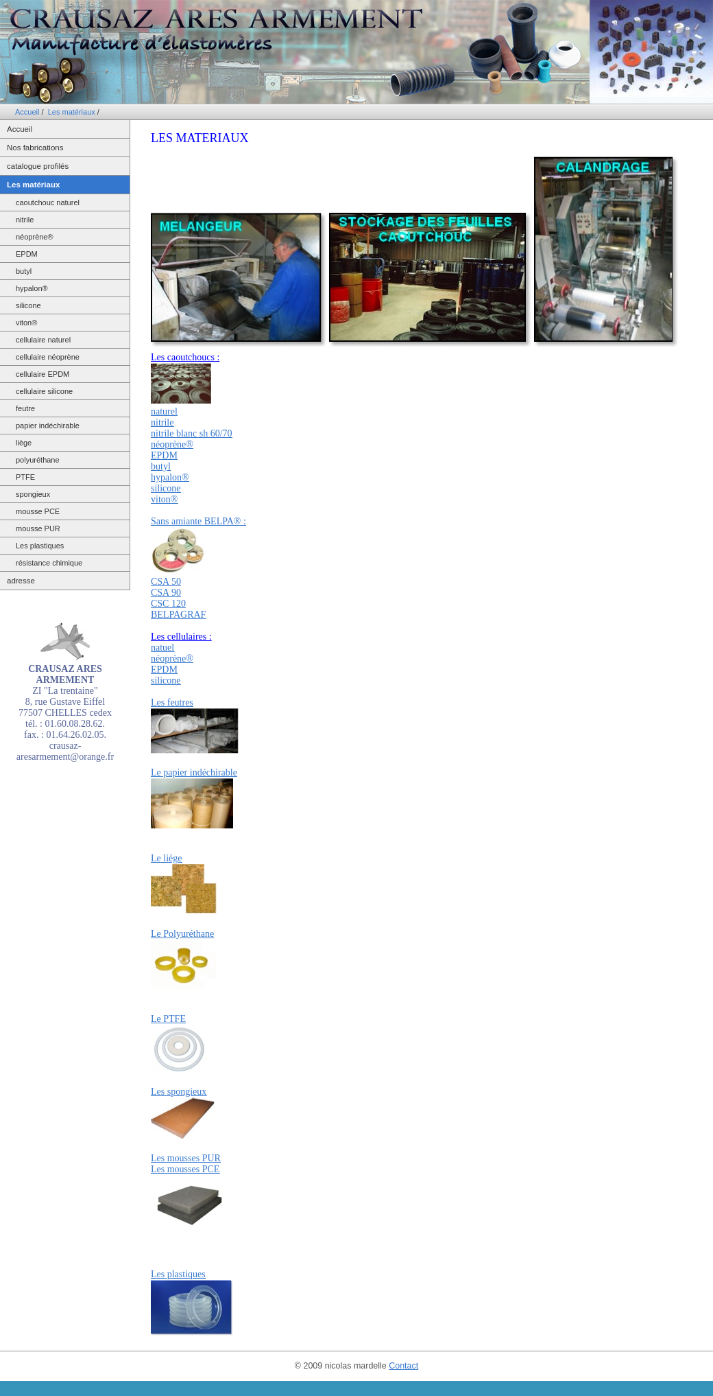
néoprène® (34, 237)
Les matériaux (71, 112)
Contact (403, 1366)
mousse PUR (38, 528)
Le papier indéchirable (194, 772)
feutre (25, 408)
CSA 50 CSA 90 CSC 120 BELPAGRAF (178, 598)
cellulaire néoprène (48, 357)
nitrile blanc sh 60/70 (191, 433)
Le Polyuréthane (182, 934)
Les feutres (172, 702)
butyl (24, 271)
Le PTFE (168, 1019)
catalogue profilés (38, 166)
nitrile (25, 220)
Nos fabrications (35, 147)
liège (24, 443)
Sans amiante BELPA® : (198, 521)
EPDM (27, 254)
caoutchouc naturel (48, 202)
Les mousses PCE (185, 1169)
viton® (26, 322)
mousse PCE (38, 511)
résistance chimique (49, 563)
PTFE (25, 477)
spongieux (33, 494)
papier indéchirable (48, 425)
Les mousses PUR (186, 1158)
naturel (164, 411)
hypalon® (32, 288)
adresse (21, 581)
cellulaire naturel (43, 340)
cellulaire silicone (44, 391)
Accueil (27, 112)
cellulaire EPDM (42, 374)
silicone (28, 305)
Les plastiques (40, 546)
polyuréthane (38, 460)
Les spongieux (178, 1091)
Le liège (166, 858)
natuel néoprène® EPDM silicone (172, 664)
